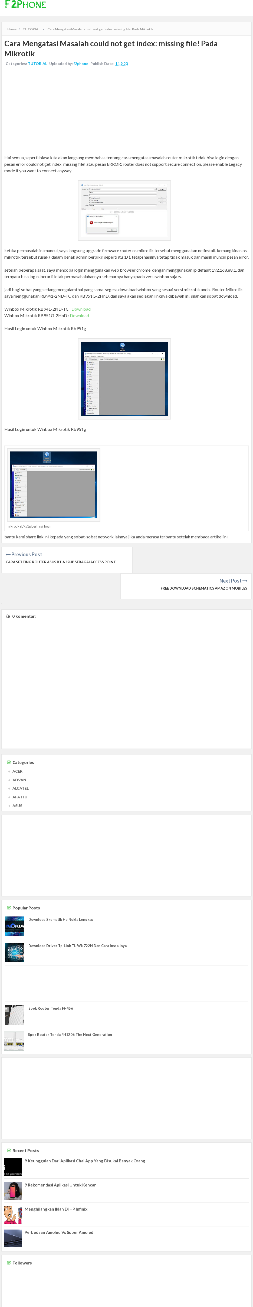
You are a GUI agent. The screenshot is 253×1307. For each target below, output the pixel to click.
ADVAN (19, 753)
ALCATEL (20, 762)
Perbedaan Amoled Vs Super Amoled (59, 1206)
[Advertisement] (126, 111)
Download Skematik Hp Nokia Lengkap (60, 893)
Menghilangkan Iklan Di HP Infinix (56, 1183)
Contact (203, 1298)
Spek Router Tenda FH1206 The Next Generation (70, 1008)
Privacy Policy (240, 1298)
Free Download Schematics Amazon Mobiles (203, 562)
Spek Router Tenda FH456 (50, 982)
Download (81, 308)
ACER (17, 745)
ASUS (17, 779)
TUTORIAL (37, 63)
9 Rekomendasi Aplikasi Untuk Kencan (61, 1158)
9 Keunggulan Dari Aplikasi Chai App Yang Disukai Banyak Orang (85, 1134)
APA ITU (19, 770)
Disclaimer (220, 1298)
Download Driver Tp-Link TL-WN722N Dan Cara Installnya (77, 919)
